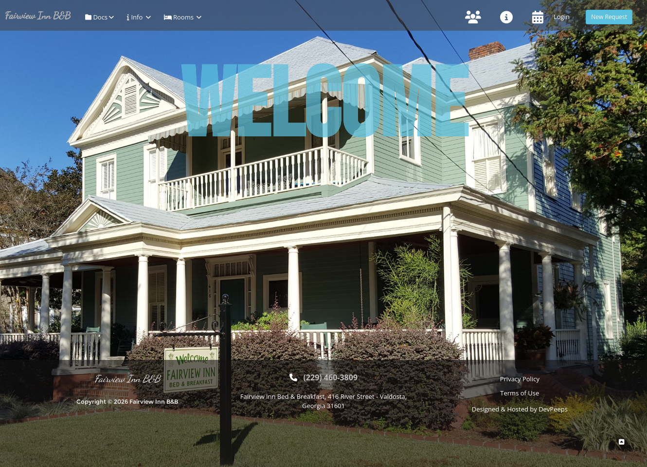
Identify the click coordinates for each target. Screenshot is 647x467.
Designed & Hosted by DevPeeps (520, 409)
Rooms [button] (182, 17)
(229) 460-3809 (330, 377)
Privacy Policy (519, 378)
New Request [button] (609, 17)
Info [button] (138, 17)
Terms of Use (519, 393)
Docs (98, 17)
